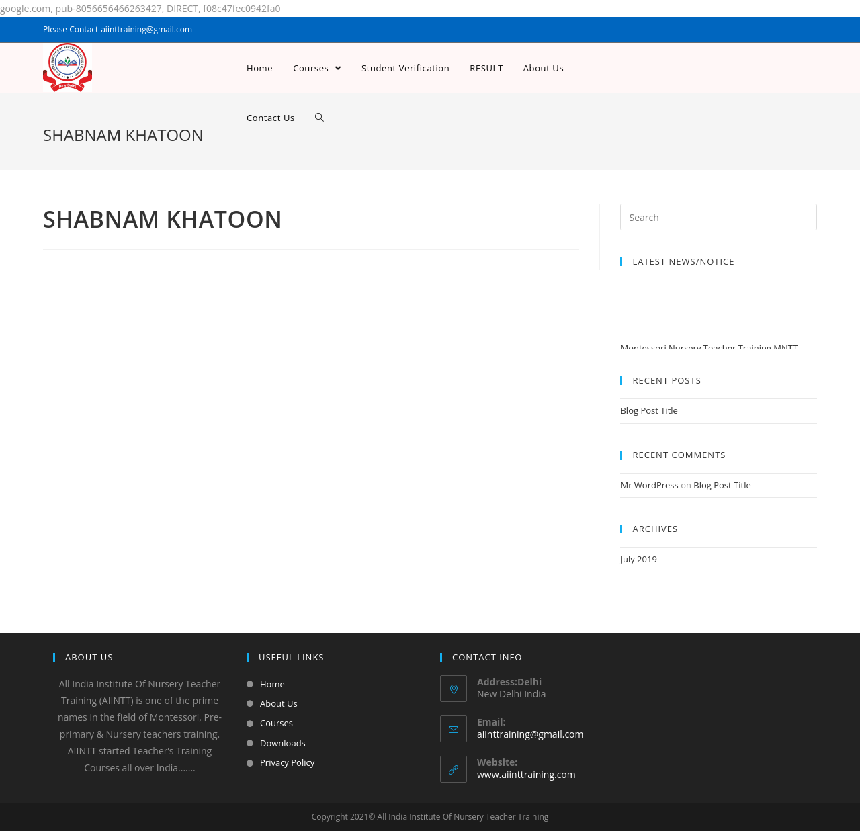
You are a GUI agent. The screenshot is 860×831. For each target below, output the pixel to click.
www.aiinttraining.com (526, 774)
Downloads (283, 743)
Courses (276, 723)
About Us (279, 703)
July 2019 (638, 559)
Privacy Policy (287, 762)
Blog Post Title (648, 410)
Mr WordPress (649, 485)
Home (272, 684)
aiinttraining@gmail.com (530, 734)
